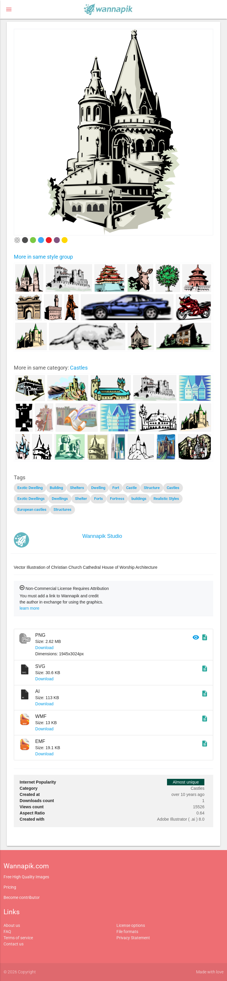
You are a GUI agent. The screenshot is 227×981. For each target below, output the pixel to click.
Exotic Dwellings (31, 498)
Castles (79, 368)
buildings (138, 498)
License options (130, 925)
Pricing (10, 887)
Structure (152, 487)
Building (56, 487)
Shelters (77, 487)
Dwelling (98, 487)
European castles (31, 509)
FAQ (7, 931)
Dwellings (60, 498)
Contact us (14, 944)
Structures (62, 509)
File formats (127, 931)
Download (44, 647)
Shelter (81, 498)
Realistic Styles (166, 498)
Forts (98, 498)
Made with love (209, 972)
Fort (115, 487)
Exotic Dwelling (30, 487)
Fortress (117, 498)
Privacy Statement (133, 937)
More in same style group (43, 257)
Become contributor (22, 897)
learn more (29, 608)
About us (12, 925)
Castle (131, 487)
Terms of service (18, 937)
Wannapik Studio (102, 536)
